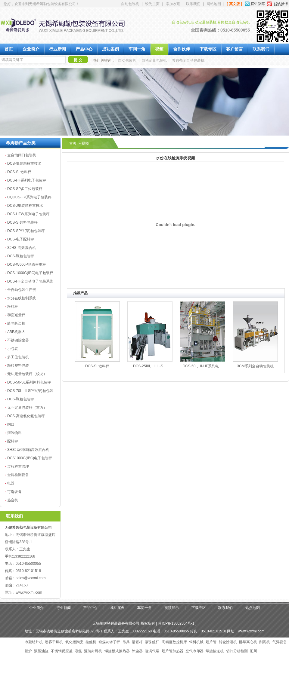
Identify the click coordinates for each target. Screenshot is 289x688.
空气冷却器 (194, 651)
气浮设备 (279, 642)
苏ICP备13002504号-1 (176, 623)
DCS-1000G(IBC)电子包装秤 (30, 273)
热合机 (12, 500)
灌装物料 (14, 433)
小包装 (12, 349)
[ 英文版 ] (234, 4)
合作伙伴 (181, 49)
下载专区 (208, 49)
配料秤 (12, 441)
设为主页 (152, 4)
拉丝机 (90, 642)
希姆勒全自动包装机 (188, 60)
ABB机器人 (16, 332)
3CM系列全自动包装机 (255, 366)
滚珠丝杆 (152, 642)
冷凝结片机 (34, 642)
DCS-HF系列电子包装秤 (26, 180)
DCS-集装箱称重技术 (24, 163)
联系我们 (193, 4)
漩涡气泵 (152, 651)
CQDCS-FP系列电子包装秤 (29, 197)
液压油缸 (41, 651)
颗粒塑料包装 (18, 365)
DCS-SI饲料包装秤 (22, 222)
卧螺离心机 (248, 642)
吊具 (126, 642)
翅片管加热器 (172, 651)
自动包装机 (130, 4)
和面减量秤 (16, 315)
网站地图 (214, 4)
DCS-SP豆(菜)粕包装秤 (26, 231)
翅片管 (211, 642)
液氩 (78, 651)
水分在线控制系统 (21, 298)
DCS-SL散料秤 (19, 172)
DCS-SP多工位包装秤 (24, 189)
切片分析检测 (237, 651)
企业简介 (31, 49)
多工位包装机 (18, 357)
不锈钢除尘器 (18, 340)
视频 (159, 49)
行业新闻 (57, 49)
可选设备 (14, 492)
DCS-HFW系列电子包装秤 (28, 214)
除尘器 (137, 651)
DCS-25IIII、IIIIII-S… (150, 366)
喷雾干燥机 (54, 642)
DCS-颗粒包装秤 (20, 256)
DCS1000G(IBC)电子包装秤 (29, 458)
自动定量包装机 (154, 60)
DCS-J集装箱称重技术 (25, 205)
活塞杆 (137, 642)
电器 (10, 483)
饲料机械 (196, 642)
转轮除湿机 (228, 642)
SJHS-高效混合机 (21, 248)
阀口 (10, 424)
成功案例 (110, 49)
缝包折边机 (16, 323)
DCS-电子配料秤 (20, 239)
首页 (9, 49)
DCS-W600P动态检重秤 (26, 264)
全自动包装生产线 (21, 290)
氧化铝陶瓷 (74, 642)
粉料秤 (12, 306)
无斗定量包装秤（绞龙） (27, 374)
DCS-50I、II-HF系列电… (203, 366)
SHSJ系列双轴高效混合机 (28, 450)
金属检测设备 (18, 475)
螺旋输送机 (215, 651)
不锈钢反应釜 (62, 651)
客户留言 (234, 49)
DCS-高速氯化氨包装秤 (26, 416)
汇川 (253, 651)
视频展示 (171, 608)
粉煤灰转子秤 (109, 642)
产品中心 (84, 49)
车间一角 (137, 49)
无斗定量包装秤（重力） (27, 407)
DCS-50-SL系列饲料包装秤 (29, 382)
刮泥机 (264, 642)
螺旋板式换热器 (117, 651)
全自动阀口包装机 (21, 155)
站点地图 (252, 608)
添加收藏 (173, 4)
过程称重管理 (18, 466)
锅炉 (28, 651)
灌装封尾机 (93, 651)
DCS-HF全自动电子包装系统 (30, 281)
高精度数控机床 (174, 642)
